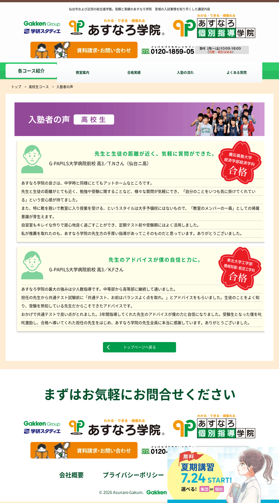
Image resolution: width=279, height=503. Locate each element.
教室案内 (85, 71)
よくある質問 (245, 71)
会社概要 (71, 476)
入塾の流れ (192, 71)
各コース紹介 (31, 71)
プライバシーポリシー (133, 476)
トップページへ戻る (139, 348)
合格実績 (138, 71)
